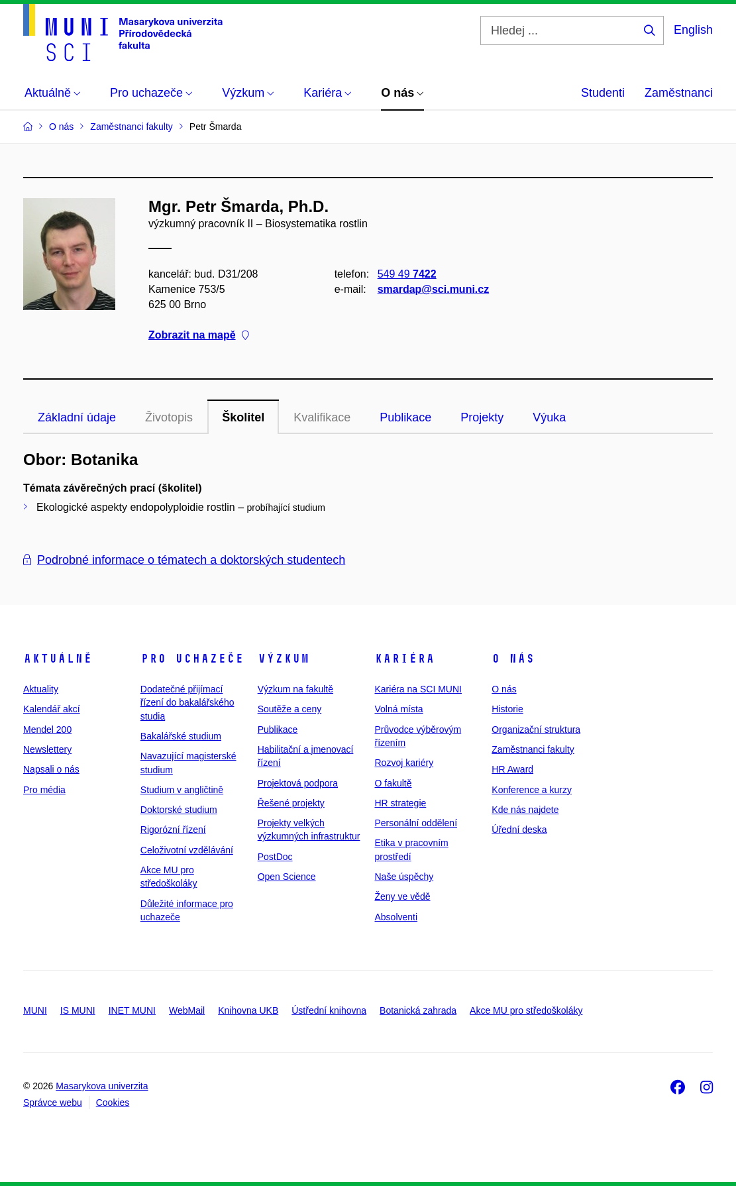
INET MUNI (132, 1010)
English (693, 29)
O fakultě (392, 783)
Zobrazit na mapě (198, 335)
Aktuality (40, 689)
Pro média (44, 789)
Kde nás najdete (525, 809)
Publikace (405, 417)
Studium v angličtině (181, 789)
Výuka (549, 417)
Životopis (169, 417)
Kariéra (404, 658)
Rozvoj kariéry (403, 762)
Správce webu (52, 1102)
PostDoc (275, 856)
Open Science (287, 876)
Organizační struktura (536, 729)
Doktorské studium (178, 809)
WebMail (187, 1010)
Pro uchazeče (192, 658)
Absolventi (395, 917)
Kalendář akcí (51, 709)
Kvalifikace (321, 417)
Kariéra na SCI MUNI (417, 689)
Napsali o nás (51, 769)
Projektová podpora (298, 783)
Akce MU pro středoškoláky (526, 1010)
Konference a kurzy (532, 789)
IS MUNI (77, 1010)
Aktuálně (57, 658)
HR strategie (400, 803)
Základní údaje (77, 417)
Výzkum (283, 658)
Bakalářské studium (180, 736)
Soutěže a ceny (290, 709)
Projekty (481, 417)
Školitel (243, 417)
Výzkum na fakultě (295, 689)
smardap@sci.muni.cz (434, 289)
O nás (513, 658)
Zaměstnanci (679, 92)
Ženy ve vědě (402, 896)
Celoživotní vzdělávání (186, 850)
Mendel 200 (47, 729)
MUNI (35, 1010)
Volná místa (398, 709)
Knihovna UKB (248, 1010)
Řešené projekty (291, 803)
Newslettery (47, 749)
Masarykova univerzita (102, 1086)
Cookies (113, 1102)
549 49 (407, 274)
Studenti (603, 92)
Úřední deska (519, 829)
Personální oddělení (415, 823)
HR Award (512, 769)
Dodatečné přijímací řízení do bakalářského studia (187, 703)
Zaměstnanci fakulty (533, 749)
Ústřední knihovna (328, 1010)
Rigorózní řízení (173, 829)
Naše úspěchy (403, 876)
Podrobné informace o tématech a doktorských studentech (184, 559)
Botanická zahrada (418, 1010)
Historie (507, 709)
